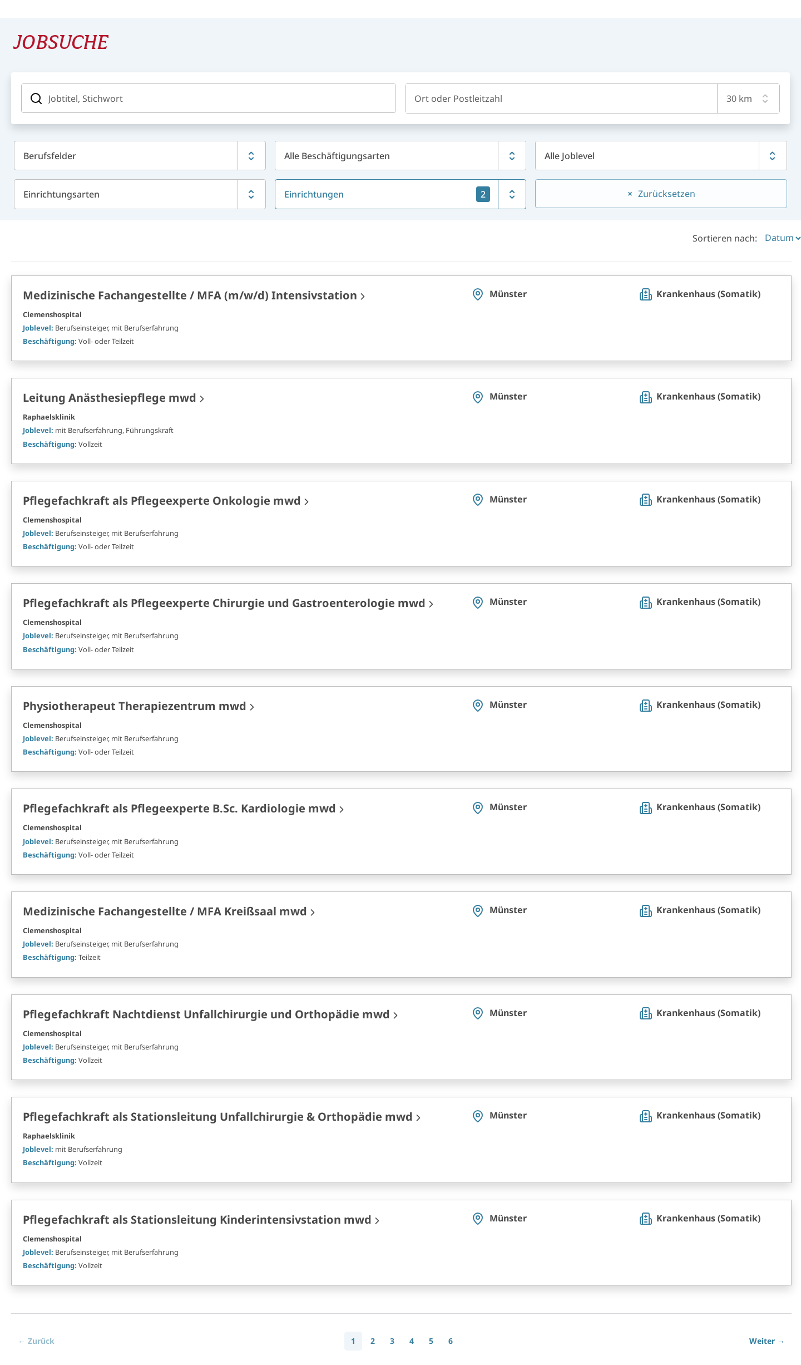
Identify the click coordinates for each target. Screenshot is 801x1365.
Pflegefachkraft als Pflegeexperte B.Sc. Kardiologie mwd (179, 807)
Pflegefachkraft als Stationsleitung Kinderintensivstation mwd (197, 1218)
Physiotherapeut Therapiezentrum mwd (134, 704)
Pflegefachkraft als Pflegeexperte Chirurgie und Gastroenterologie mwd (224, 601)
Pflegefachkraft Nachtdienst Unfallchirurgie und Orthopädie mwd (206, 1013)
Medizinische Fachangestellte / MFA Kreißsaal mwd (165, 910)
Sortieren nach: (725, 237)
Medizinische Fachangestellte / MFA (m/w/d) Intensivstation (190, 294)
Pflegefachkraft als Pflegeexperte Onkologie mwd (162, 499)
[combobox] (562, 98)
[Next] (767, 1339)
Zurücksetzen (666, 194)
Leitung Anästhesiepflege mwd (109, 396)
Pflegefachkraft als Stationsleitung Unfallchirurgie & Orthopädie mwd (218, 1115)
